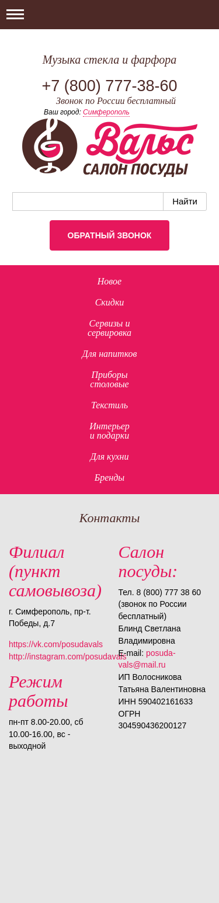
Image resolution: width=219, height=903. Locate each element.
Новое (109, 281)
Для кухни (109, 456)
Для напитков (109, 354)
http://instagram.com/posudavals (68, 656)
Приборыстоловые (109, 379)
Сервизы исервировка (109, 328)
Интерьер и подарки (109, 430)
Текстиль (109, 405)
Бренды (109, 477)
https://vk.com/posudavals (56, 644)
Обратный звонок (110, 235)
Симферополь (106, 112)
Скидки (109, 302)
